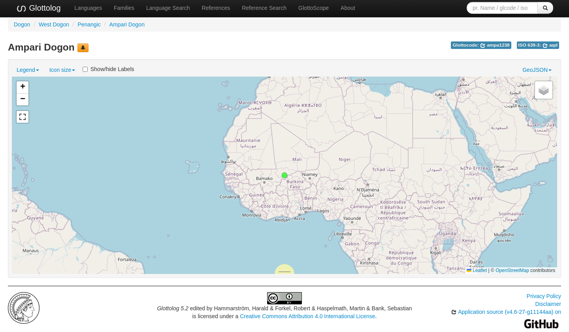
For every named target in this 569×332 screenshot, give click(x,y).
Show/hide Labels (108, 69)
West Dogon (54, 24)
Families (124, 8)
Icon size (62, 70)
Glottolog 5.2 (172, 308)
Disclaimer (548, 304)
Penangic (88, 24)
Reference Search (264, 8)
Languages (88, 8)
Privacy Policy (544, 296)
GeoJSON (537, 70)
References (216, 8)
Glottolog (38, 8)
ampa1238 (495, 45)
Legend (28, 70)
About (348, 8)
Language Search (168, 8)
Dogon (22, 24)
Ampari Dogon (127, 24)
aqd (550, 45)
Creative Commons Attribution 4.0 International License (307, 316)
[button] (284, 175)
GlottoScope (313, 8)
